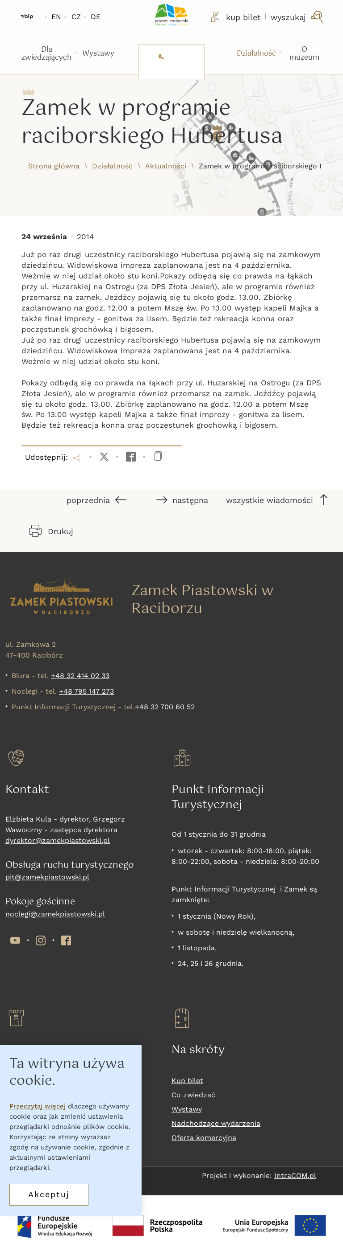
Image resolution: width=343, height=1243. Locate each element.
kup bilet (235, 17)
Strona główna (53, 166)
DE (95, 16)
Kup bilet (187, 1080)
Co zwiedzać (193, 1095)
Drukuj (51, 531)
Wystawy (187, 1109)
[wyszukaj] (297, 17)
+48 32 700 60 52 (165, 707)
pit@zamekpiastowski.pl (47, 877)
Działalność (112, 166)
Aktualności (165, 166)
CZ (76, 16)
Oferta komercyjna (204, 1137)
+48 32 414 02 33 (80, 675)
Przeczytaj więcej (37, 1106)
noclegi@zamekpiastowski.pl (55, 914)
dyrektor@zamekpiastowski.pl (57, 840)
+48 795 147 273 (86, 691)
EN (56, 16)
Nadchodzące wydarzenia (216, 1123)
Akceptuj (49, 1194)
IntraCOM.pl (295, 1175)
